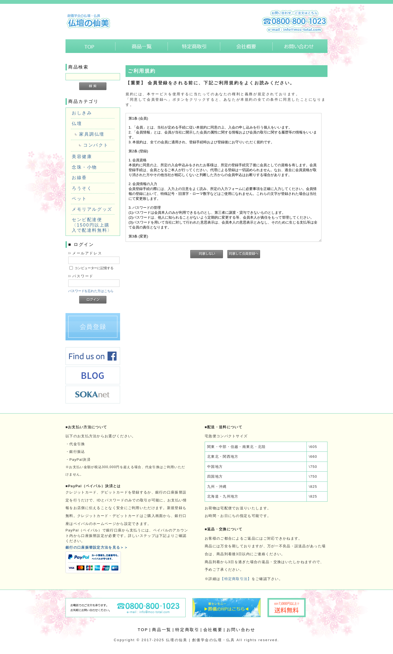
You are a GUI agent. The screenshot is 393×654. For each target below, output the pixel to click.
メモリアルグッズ (92, 209)
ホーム (90, 46)
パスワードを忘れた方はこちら (91, 291)
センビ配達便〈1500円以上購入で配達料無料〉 (92, 225)
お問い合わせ (300, 46)
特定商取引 (194, 46)
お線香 (79, 177)
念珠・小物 (84, 167)
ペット (79, 198)
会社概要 (246, 46)
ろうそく (82, 188)
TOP (143, 629)
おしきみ (82, 113)
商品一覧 (141, 46)
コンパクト (96, 145)
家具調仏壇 (92, 134)
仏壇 (77, 123)
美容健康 (82, 156)
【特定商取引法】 (235, 579)
